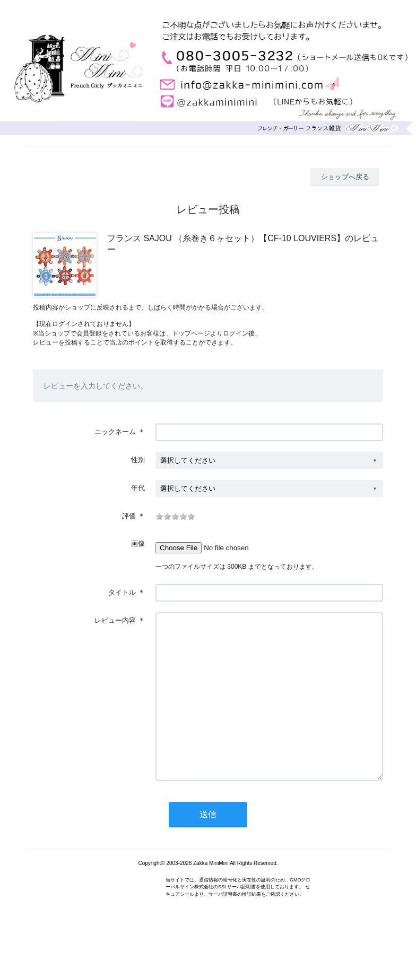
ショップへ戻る (345, 177)
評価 (129, 516)
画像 (138, 544)
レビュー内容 (115, 620)
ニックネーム (115, 432)
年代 (138, 488)
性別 (138, 460)
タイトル (122, 592)
